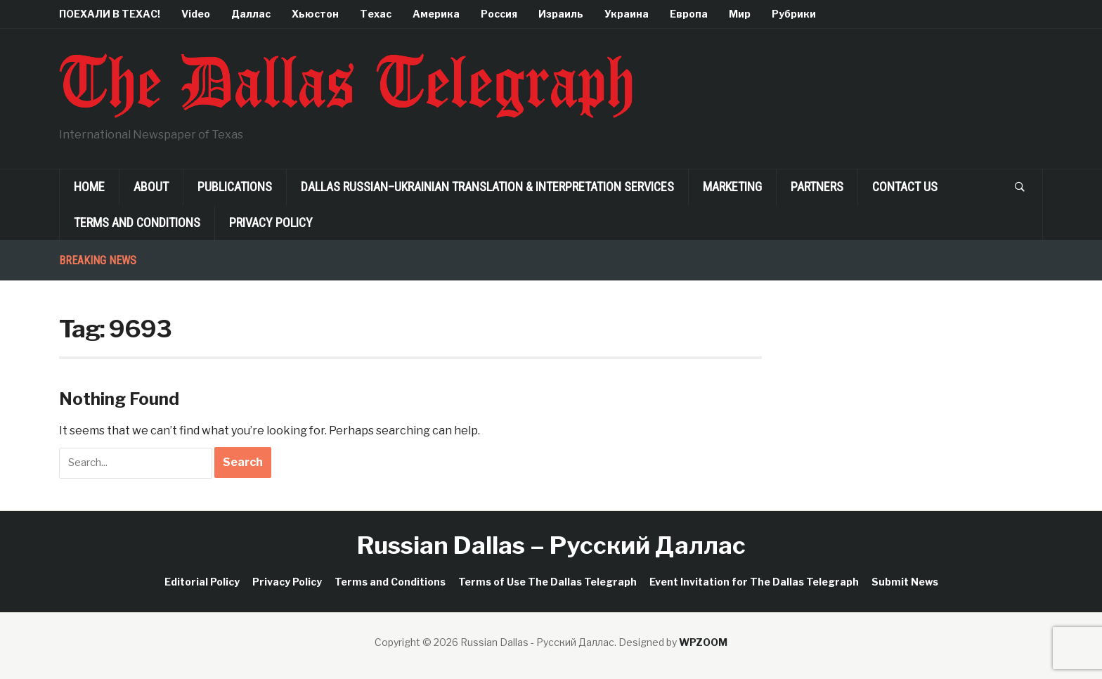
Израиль (560, 14)
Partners (817, 186)
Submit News (904, 582)
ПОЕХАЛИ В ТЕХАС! (109, 14)
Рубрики (794, 14)
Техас (375, 14)
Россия (499, 14)
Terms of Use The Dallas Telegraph (547, 582)
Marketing (732, 186)
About (151, 186)
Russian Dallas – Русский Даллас (551, 545)
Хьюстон (315, 14)
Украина (626, 14)
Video (195, 14)
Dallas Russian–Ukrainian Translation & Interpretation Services (487, 186)
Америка (436, 14)
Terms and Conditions (137, 222)
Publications (234, 186)
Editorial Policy (202, 582)
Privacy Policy (271, 222)
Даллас (251, 14)
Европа (689, 14)
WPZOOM (703, 642)
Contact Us (905, 186)
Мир (740, 14)
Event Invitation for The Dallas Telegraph (754, 582)
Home (89, 186)
